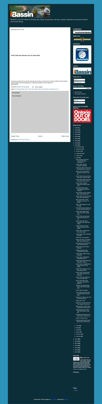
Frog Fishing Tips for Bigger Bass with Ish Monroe (83, 193)
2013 (76, 347)
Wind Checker (78, 92)
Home (40, 136)
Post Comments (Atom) (23, 139)
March (78, 332)
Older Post (65, 136)
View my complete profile (79, 369)
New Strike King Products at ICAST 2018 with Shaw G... (83, 208)
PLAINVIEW (54, 399)
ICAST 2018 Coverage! (82, 290)
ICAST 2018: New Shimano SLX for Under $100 (37, 89)
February (78, 334)
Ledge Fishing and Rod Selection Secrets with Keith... (82, 227)
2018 (76, 145)
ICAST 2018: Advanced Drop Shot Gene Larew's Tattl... (83, 176)
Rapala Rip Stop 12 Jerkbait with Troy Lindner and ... (83, 240)
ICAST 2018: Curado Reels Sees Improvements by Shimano (83, 274)
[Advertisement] (40, 42)
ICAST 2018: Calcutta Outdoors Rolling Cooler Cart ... (83, 184)
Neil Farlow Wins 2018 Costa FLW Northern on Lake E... (83, 168)
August (78, 155)
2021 (76, 138)
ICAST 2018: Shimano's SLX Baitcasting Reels (83, 269)
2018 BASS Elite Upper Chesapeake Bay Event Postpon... (82, 189)
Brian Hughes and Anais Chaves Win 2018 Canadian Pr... (82, 161)
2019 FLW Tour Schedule (82, 237)
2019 (76, 143)
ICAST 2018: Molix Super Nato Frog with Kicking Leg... (82, 213)
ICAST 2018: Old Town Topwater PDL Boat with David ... (83, 222)
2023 (76, 134)
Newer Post (15, 136)
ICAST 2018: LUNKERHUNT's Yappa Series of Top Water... (83, 265)
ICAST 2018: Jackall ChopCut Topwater (81, 165)
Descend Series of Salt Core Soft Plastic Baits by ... (83, 244)
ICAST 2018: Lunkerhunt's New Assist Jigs (83, 231)
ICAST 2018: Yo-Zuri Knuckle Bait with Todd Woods (83, 197)
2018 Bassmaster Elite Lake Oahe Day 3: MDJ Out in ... (83, 315)
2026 (76, 127)
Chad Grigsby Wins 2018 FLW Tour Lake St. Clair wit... (82, 311)
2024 (76, 132)
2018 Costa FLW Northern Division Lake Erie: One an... (82, 173)
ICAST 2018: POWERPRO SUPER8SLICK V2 (82, 258)
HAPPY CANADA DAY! (82, 318)
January (78, 336)
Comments (77, 82)
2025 (76, 130)
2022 (76, 136)
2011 (76, 352)
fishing (22, 89)
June (77, 325)
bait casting (18, 89)
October (78, 151)
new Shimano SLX (53, 89)
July (77, 157)
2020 (76, 140)
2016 (76, 341)
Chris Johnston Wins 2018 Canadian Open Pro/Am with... (83, 294)
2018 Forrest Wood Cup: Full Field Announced (83, 298)
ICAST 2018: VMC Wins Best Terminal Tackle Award (83, 180)
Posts (76, 79)
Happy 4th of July (80, 300)
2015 (76, 343)
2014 (76, 345)
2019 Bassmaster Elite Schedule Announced (82, 251)
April (77, 329)
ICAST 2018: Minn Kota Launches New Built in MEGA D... (82, 282)
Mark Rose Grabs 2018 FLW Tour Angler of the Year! (83, 303)
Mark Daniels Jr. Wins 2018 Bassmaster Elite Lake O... (83, 307)
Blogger (66, 399)
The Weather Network (80, 94)
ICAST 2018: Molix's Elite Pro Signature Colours (83, 261)
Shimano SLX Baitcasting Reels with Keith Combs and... (83, 287)
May (77, 327)
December (79, 147)
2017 (76, 339)
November (79, 149)
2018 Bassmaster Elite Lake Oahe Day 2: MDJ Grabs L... (83, 322)
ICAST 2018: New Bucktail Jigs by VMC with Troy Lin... (83, 218)
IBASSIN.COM (20, 86)
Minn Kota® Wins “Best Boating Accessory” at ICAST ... (82, 201)
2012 (76, 349)
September (79, 153)
